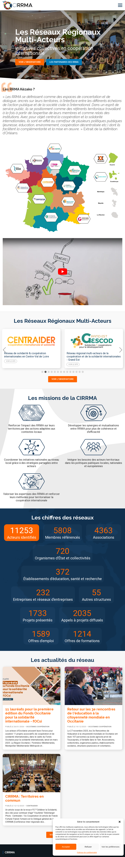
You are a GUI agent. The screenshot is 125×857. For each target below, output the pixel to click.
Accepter (66, 847)
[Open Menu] (120, 5)
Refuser (88, 847)
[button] (119, 821)
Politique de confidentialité (87, 853)
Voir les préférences (110, 847)
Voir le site (11, 361)
